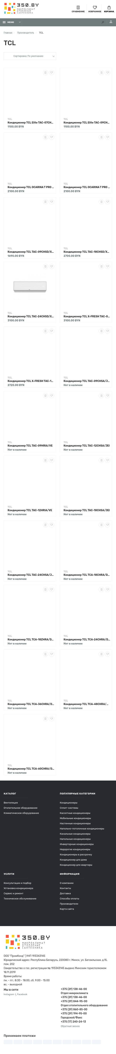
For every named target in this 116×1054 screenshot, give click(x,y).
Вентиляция (11, 804)
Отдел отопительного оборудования (84, 1006)
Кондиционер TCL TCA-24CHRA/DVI (87, 640)
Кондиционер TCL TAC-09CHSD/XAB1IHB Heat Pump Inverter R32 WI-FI (31, 253)
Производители (69, 905)
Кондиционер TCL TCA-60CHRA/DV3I (31, 770)
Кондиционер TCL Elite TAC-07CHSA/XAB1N (31, 124)
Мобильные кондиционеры (75, 819)
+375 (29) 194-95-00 (74, 1014)
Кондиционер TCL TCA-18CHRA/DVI (87, 576)
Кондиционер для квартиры (76, 866)
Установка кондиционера (18, 889)
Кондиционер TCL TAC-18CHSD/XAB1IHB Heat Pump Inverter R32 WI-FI (87, 253)
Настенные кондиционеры (75, 824)
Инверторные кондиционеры (77, 845)
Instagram (9, 996)
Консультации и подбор (17, 884)
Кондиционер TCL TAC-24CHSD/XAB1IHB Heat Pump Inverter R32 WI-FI (31, 317)
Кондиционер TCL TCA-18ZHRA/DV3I (31, 640)
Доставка (65, 894)
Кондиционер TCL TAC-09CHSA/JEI (87, 382)
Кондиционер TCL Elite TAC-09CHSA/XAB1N (87, 124)
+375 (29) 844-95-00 (74, 1002)
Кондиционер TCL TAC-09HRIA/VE (30, 447)
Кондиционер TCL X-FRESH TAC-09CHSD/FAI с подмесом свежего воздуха (87, 317)
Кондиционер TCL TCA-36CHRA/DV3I (31, 705)
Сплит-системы (69, 809)
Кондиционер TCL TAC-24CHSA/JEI (31, 576)
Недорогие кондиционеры (75, 850)
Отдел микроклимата (74, 994)
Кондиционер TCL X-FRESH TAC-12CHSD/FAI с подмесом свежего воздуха (31, 382)
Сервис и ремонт (13, 894)
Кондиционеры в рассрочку (76, 855)
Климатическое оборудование (21, 814)
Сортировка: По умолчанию (28, 57)
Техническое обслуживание (20, 899)
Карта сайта (67, 910)
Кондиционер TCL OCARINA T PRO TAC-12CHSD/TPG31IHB (87, 188)
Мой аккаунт (108, 23)
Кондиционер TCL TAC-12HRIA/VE (30, 511)
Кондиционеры (69, 804)
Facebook (23, 996)
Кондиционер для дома (73, 861)
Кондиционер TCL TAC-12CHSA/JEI (87, 447)
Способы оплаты (69, 899)
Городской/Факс (71, 1018)
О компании (67, 884)
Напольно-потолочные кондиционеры (82, 829)
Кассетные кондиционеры (75, 814)
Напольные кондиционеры (75, 840)
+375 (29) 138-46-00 (74, 990)
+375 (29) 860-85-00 (74, 1010)
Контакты (65, 889)
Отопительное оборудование (20, 809)
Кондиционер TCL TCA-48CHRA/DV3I (87, 705)
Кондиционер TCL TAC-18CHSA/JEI (87, 511)
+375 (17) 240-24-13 (73, 1023)
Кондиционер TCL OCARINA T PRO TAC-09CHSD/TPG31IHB (31, 188)
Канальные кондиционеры (75, 835)
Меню (8, 23)
